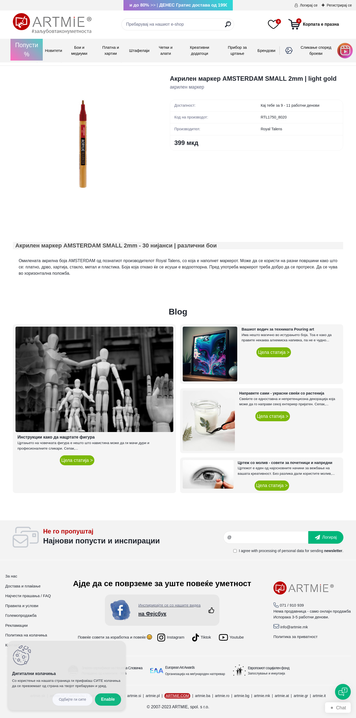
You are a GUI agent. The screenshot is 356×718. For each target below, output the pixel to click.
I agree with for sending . (291, 551)
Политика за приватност (295, 636)
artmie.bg (241, 696)
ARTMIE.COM (177, 696)
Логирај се (308, 5)
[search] (228, 26)
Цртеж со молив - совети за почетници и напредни (285, 463)
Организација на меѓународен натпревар (195, 674)
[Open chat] (343, 692)
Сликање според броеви (316, 50)
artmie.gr (301, 696)
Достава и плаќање (23, 586)
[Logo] (52, 23)
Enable (108, 699)
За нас (11, 576)
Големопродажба (20, 615)
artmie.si (134, 696)
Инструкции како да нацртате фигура (56, 437)
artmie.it (319, 696)
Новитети (53, 50)
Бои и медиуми (79, 50)
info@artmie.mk (294, 627)
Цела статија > (77, 460)
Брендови (266, 50)
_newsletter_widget (133, 537)
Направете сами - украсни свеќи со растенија (281, 393)
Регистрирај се (339, 5)
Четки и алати (165, 50)
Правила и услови (21, 605)
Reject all (72, 699)
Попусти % (26, 50)
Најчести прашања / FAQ (28, 595)
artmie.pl (153, 696)
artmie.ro (222, 696)
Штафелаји (139, 50)
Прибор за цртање (237, 50)
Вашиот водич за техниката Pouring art (277, 329)
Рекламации (16, 625)
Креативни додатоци (199, 50)
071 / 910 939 (292, 605)
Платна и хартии (110, 50)
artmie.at (282, 696)
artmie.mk (262, 696)
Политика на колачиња (26, 635)
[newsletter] (326, 537)
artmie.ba (202, 696)
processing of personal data (281, 551)
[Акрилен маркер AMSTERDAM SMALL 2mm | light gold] (83, 144)
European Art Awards (180, 667)
